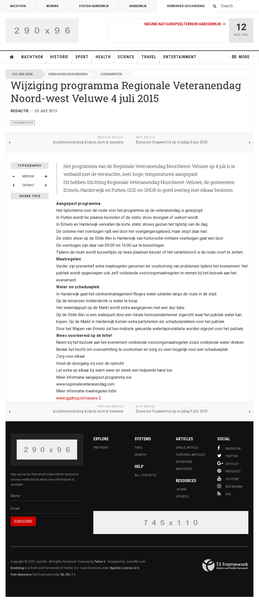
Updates (182, 496)
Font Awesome (21, 574)
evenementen (111, 74)
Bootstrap (17, 568)
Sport (83, 58)
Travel (150, 58)
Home (12, 57)
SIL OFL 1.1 (68, 574)
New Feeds (184, 469)
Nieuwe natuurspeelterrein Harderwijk (182, 24)
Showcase (184, 462)
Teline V (99, 561)
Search (140, 455)
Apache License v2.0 (124, 568)
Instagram (229, 486)
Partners (100, 447)
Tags (138, 447)
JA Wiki (181, 489)
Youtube (228, 478)
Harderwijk (137, 6)
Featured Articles (190, 455)
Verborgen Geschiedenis (186, 6)
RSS (224, 493)
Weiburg (52, 6)
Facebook (229, 448)
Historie (61, 58)
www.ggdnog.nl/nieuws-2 (78, 398)
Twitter (227, 455)
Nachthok (18, 6)
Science (128, 58)
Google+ (228, 463)
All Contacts (145, 475)
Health (105, 58)
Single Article (187, 447)
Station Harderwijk (94, 6)
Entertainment (180, 56)
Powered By (225, 565)
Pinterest (229, 471)
